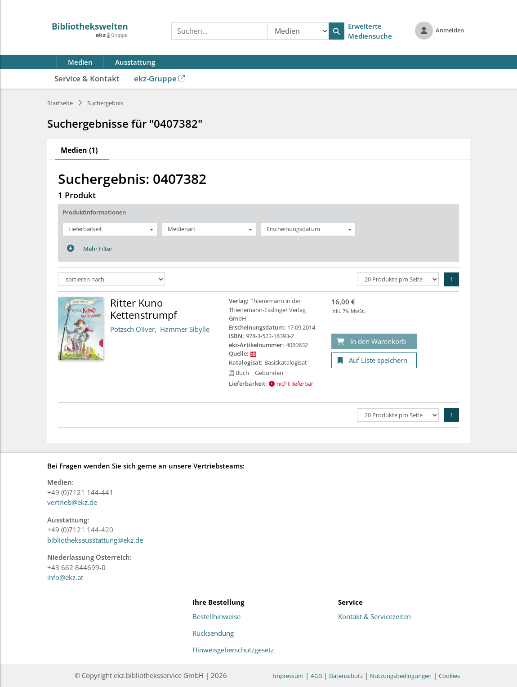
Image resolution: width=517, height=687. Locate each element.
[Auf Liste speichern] (374, 360)
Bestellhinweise (216, 617)
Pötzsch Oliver (132, 329)
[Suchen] (336, 31)
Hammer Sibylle (184, 329)
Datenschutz (346, 676)
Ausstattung (135, 62)
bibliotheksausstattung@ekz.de (95, 539)
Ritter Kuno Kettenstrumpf (143, 308)
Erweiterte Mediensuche (370, 31)
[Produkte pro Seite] (398, 279)
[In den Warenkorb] (374, 341)
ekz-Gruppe (159, 78)
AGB (316, 676)
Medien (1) (79, 150)
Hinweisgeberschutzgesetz (233, 650)
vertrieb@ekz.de (72, 502)
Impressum (288, 676)
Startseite (60, 103)
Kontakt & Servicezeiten (374, 617)
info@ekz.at (65, 577)
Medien (80, 62)
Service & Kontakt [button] (87, 78)
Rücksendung (213, 633)
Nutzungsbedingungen (401, 676)
